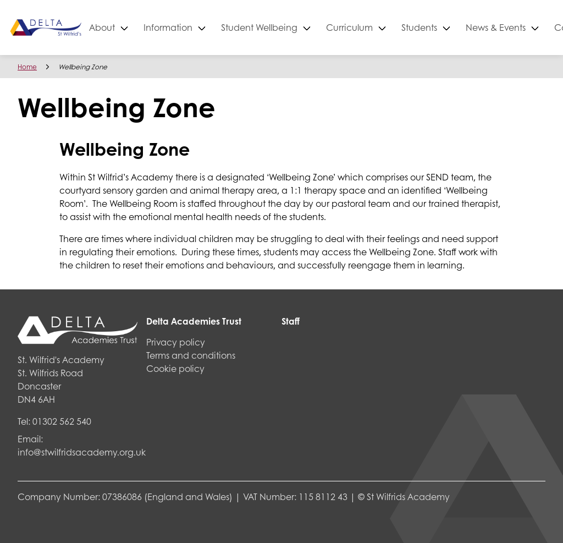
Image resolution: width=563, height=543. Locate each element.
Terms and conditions (190, 355)
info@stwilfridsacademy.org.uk (82, 452)
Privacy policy (175, 342)
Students (456, 27)
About (139, 27)
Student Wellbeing (296, 27)
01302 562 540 (61, 421)
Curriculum (386, 27)
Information (204, 27)
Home (27, 67)
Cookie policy (175, 368)
